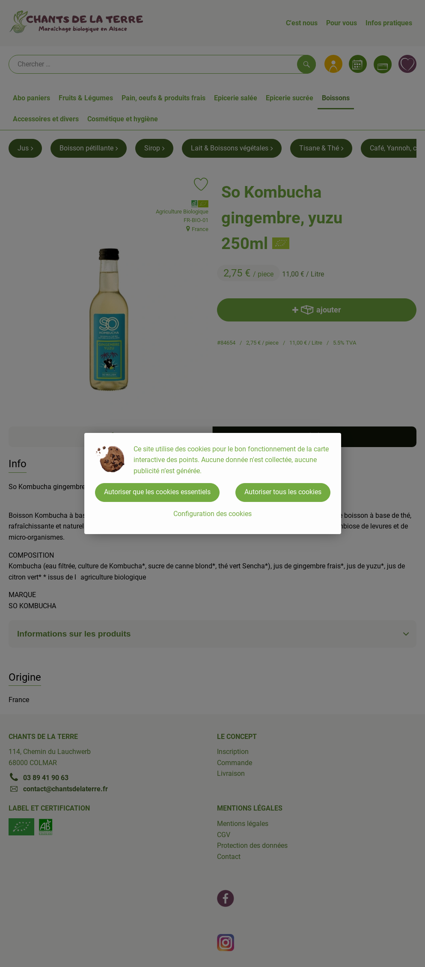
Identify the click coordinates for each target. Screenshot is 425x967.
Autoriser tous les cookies (282, 492)
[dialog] (212, 483)
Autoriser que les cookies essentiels (157, 492)
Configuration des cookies (212, 514)
